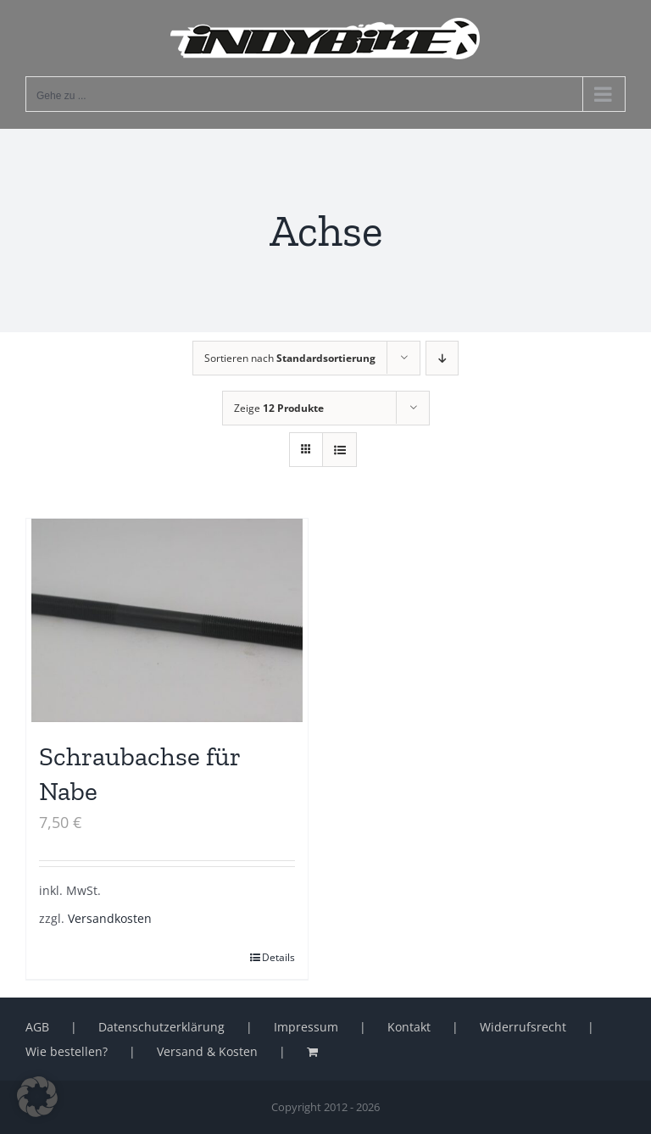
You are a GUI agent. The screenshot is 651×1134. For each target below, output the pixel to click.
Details (278, 957)
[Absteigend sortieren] (442, 358)
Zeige (279, 408)
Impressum (306, 1027)
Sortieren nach (290, 358)
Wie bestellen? (66, 1051)
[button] (37, 1096)
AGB (37, 1027)
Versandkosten (110, 918)
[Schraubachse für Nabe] (167, 620)
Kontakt (409, 1027)
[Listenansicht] (339, 449)
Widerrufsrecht (523, 1027)
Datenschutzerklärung (161, 1027)
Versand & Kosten (207, 1051)
